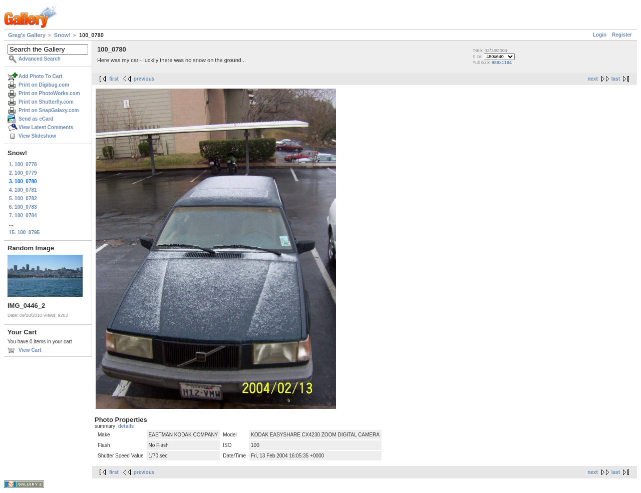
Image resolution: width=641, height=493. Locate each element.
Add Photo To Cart (41, 76)
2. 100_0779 (23, 173)
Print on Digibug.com (44, 85)
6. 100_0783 (23, 207)
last (615, 79)
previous (144, 79)
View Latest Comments (46, 127)
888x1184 (502, 62)
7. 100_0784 (23, 215)
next (592, 79)
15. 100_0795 (24, 232)
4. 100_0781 (23, 190)
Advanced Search (40, 59)
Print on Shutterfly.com (46, 102)
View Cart (30, 350)
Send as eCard (36, 119)
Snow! (62, 35)
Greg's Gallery (27, 35)
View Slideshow (37, 136)
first (114, 79)
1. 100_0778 (23, 164)
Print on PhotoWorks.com (49, 93)
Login (599, 35)
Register (622, 35)
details (126, 426)
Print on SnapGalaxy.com (49, 110)
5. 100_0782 (23, 198)
